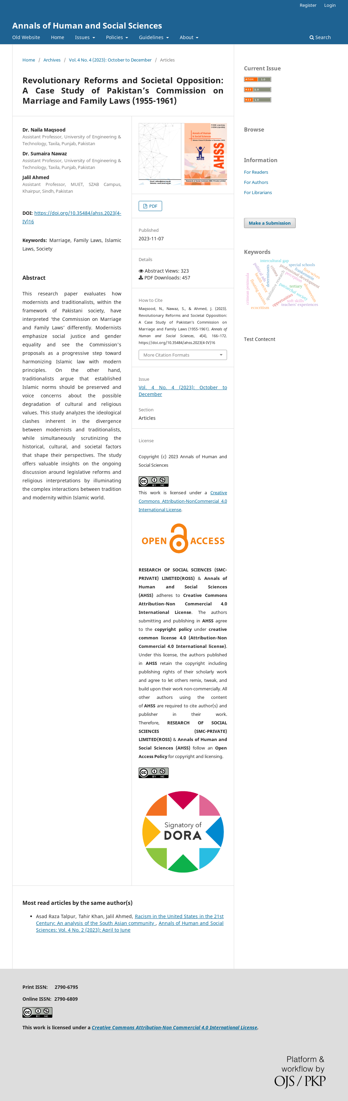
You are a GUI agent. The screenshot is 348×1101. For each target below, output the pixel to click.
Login (330, 5)
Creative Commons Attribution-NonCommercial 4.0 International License (183, 501)
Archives (52, 60)
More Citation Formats (166, 355)
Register (308, 5)
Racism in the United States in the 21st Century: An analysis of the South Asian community (130, 919)
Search (320, 37)
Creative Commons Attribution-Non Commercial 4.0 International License (174, 1027)
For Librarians (258, 192)
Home (57, 37)
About (187, 37)
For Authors (256, 182)
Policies (115, 37)
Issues (83, 37)
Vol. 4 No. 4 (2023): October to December (110, 60)
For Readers (256, 172)
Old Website (26, 37)
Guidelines (152, 37)
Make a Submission (270, 223)
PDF (152, 206)
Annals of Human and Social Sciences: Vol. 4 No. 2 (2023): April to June (130, 926)
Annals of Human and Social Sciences (87, 25)
